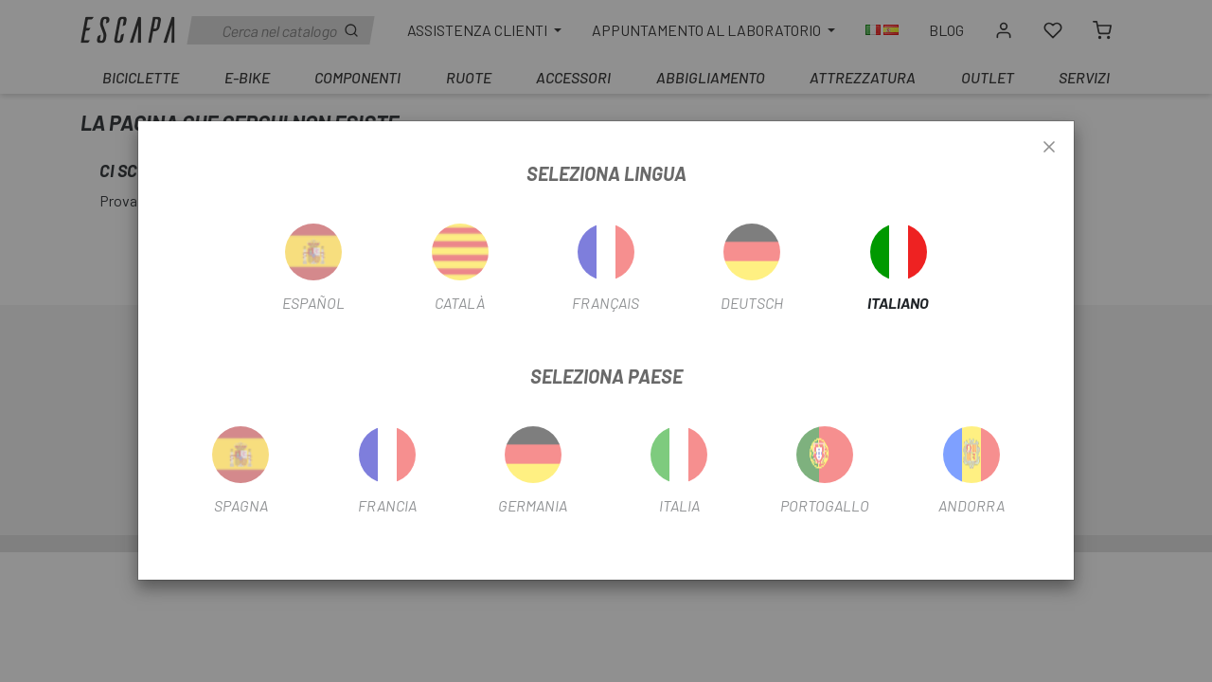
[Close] (1049, 147)
